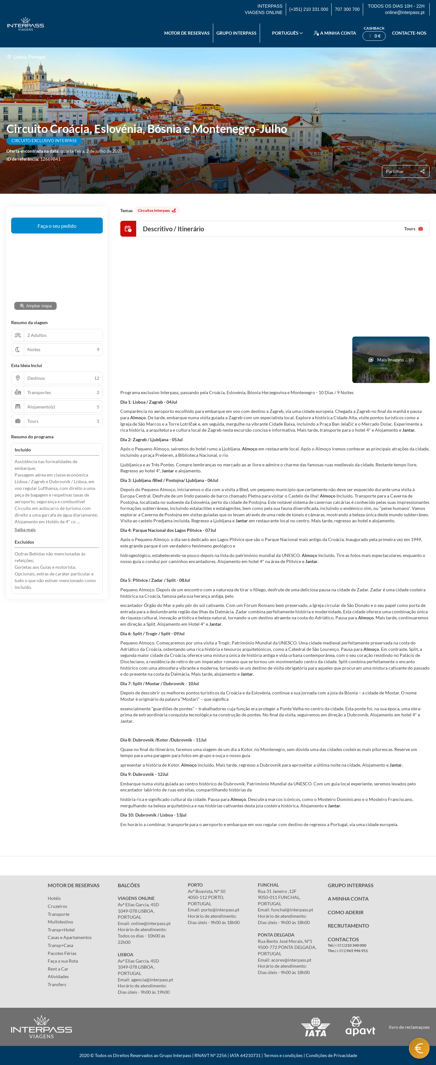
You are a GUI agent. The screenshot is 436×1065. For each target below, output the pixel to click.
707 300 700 (347, 9)
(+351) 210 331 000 (308, 9)
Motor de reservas (187, 33)
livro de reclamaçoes (409, 1027)
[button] (25, 529)
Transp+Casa (60, 945)
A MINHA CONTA (348, 898)
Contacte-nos (409, 33)
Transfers (57, 984)
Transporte (58, 914)
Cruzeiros (57, 906)
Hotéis (54, 898)
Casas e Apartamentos (70, 937)
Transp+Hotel (61, 929)
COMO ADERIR (345, 912)
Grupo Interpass (236, 33)
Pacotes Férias (62, 953)
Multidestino (60, 921)
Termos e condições (283, 1055)
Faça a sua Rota (63, 961)
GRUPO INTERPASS (351, 885)
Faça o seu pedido (57, 226)
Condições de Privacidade (331, 1055)
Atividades (58, 976)
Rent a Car (58, 968)
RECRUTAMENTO (348, 925)
